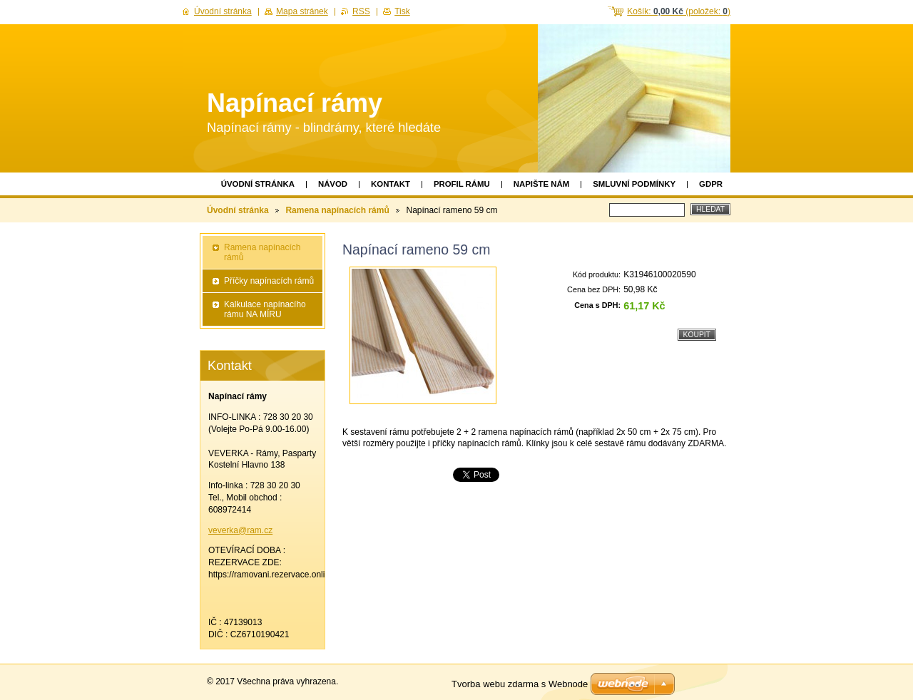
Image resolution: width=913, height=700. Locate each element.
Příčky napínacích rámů (269, 281)
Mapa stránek (302, 11)
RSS (361, 11)
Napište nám (541, 184)
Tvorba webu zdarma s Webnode (520, 684)
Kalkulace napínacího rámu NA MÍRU (265, 309)
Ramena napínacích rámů (337, 210)
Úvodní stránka (258, 184)
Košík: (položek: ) (678, 11)
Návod (332, 184)
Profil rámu (462, 184)
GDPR (711, 184)
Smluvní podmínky (634, 184)
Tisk (402, 11)
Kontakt (390, 184)
